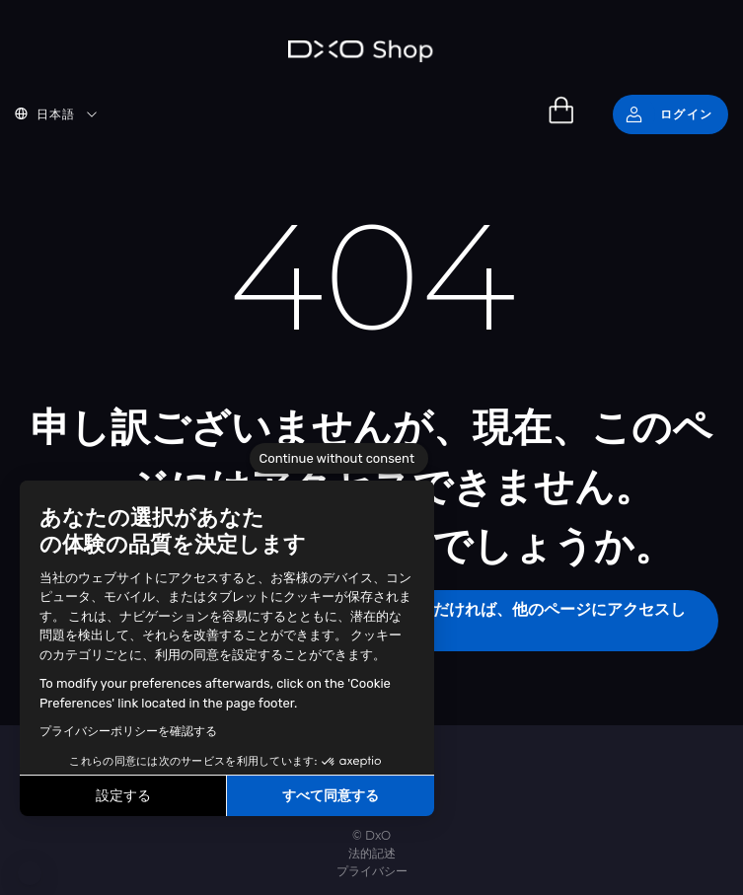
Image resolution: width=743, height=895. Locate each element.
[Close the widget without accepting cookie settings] (339, 459)
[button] (29, 873)
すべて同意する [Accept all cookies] (330, 795)
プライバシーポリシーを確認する (128, 731)
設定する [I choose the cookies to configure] (123, 795)
